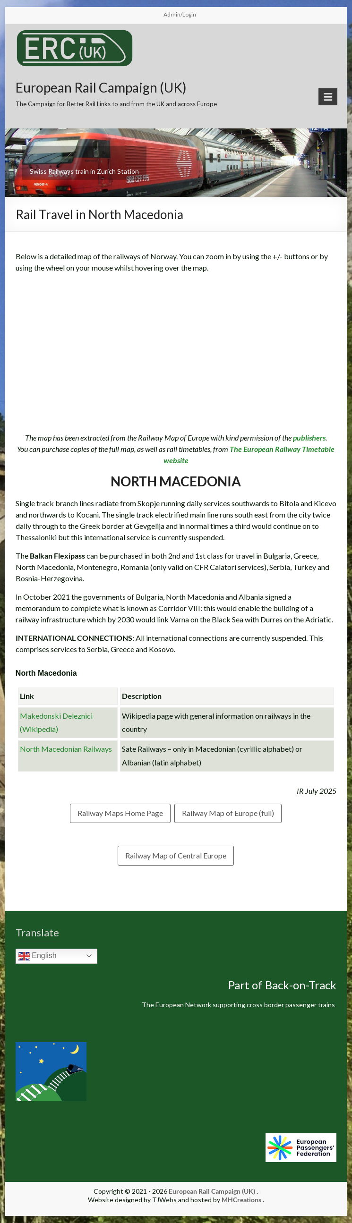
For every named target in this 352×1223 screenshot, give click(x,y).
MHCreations (241, 1200)
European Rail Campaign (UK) (101, 87)
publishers (309, 437)
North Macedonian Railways (66, 748)
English (37, 956)
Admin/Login (179, 14)
